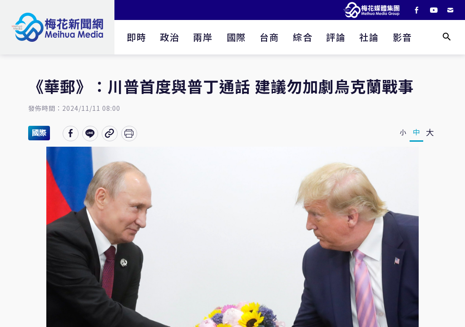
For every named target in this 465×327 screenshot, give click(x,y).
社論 (369, 37)
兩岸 (203, 37)
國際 (236, 37)
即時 (136, 37)
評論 (336, 37)
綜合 (302, 37)
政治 (169, 37)
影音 (402, 37)
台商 (269, 37)
